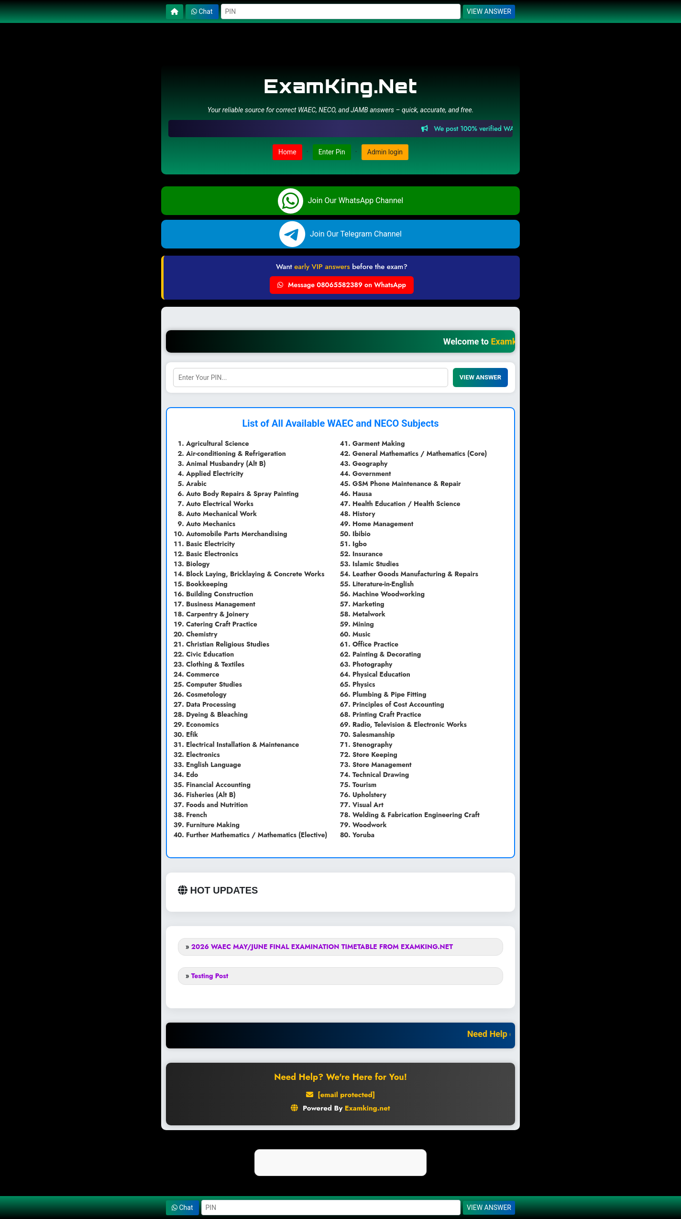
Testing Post (209, 976)
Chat (202, 11)
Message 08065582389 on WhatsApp (341, 285)
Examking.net (367, 1108)
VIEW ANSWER (489, 11)
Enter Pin (332, 152)
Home (287, 152)
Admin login (385, 152)
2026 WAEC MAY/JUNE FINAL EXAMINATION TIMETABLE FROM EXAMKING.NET (322, 946)
